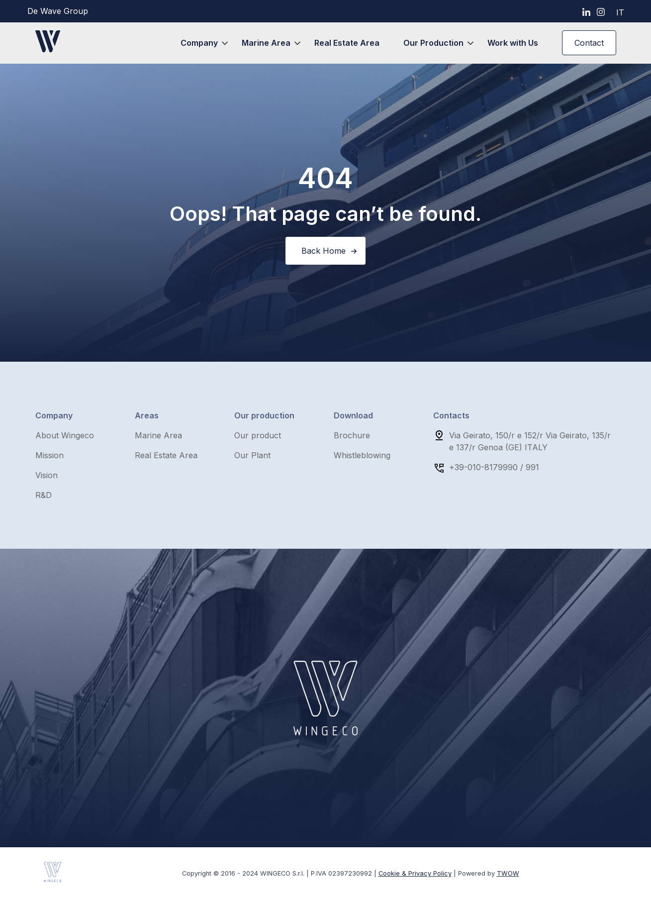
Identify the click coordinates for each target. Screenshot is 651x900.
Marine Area (266, 43)
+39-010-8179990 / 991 (494, 467)
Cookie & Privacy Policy (415, 873)
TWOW (508, 873)
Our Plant (252, 455)
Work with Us (512, 43)
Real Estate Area (346, 43)
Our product (257, 435)
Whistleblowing (362, 455)
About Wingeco (64, 435)
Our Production (433, 43)
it (620, 12)
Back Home (323, 251)
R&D (43, 495)
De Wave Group (57, 11)
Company (199, 43)
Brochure (352, 435)
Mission (49, 455)
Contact (589, 43)
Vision (46, 475)
